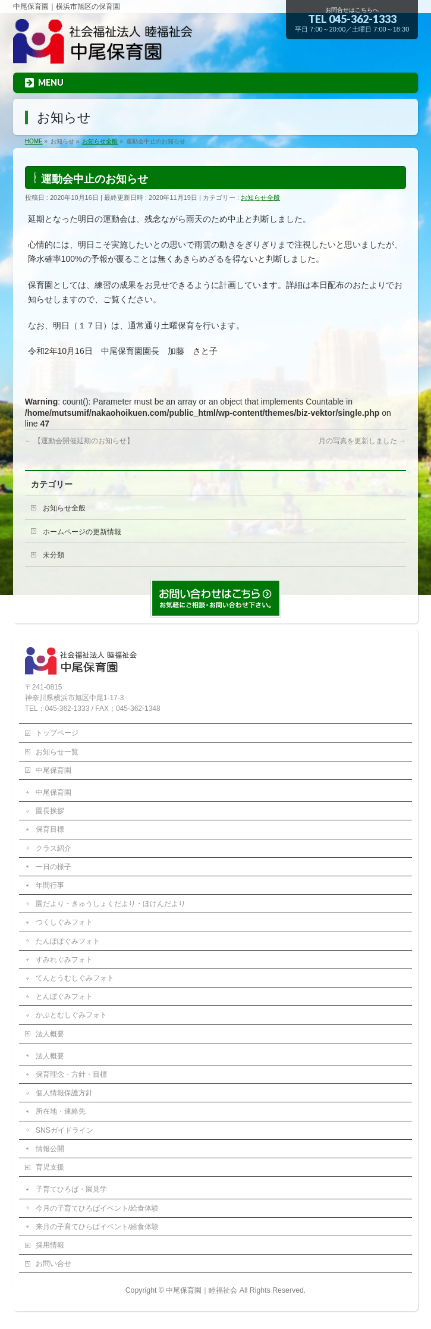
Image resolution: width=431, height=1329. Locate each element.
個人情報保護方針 (64, 1093)
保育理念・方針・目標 (71, 1074)
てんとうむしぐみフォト (75, 978)
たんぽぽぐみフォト (68, 941)
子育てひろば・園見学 (71, 1189)
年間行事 (50, 885)
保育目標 (50, 829)
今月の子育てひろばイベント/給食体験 (97, 1208)
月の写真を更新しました (362, 441)
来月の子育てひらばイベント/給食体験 (97, 1227)
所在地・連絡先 (61, 1111)
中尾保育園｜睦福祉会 (201, 1290)
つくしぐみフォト (64, 922)
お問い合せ (53, 1263)
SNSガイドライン (64, 1130)
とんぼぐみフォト (64, 996)
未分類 (53, 555)
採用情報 (50, 1245)
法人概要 (50, 1034)
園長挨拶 (50, 811)
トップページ (57, 733)
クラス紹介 (53, 848)
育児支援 (50, 1167)
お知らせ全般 (260, 197)
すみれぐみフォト (64, 959)
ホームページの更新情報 (82, 532)
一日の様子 (53, 867)
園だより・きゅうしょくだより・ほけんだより (110, 903)
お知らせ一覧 (57, 752)
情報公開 (50, 1149)
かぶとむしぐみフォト (71, 1015)
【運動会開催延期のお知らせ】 (79, 441)
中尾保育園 (53, 770)
